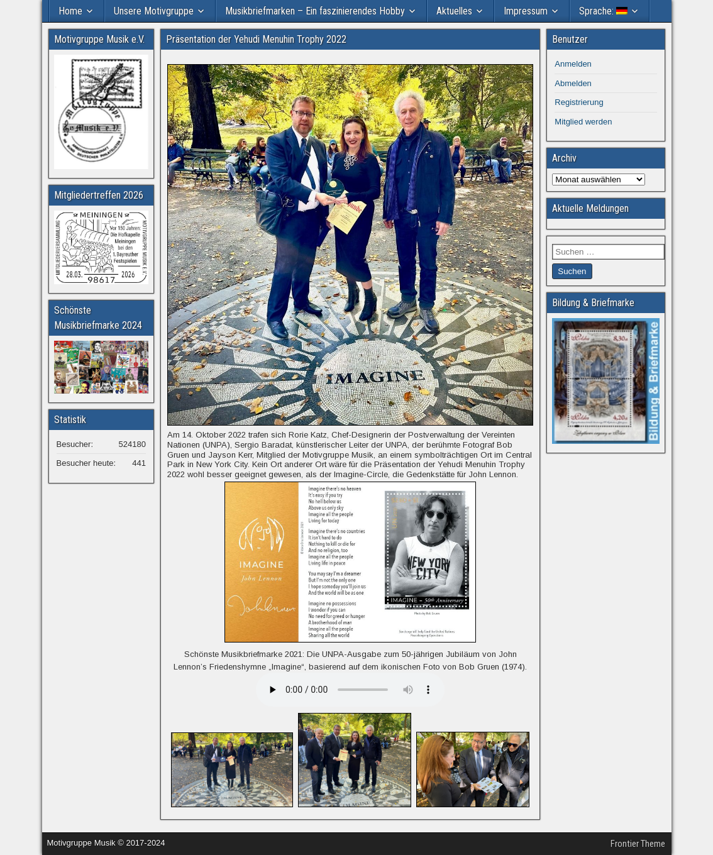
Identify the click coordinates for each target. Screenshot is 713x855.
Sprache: (603, 11)
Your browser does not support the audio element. (350, 690)
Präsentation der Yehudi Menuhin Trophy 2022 (256, 39)
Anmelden (573, 64)
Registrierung (579, 102)
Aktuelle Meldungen (590, 208)
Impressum (526, 11)
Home (70, 11)
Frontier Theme (638, 843)
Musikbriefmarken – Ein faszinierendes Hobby (315, 11)
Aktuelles (454, 11)
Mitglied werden (583, 121)
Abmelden (573, 83)
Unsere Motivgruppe (154, 11)
